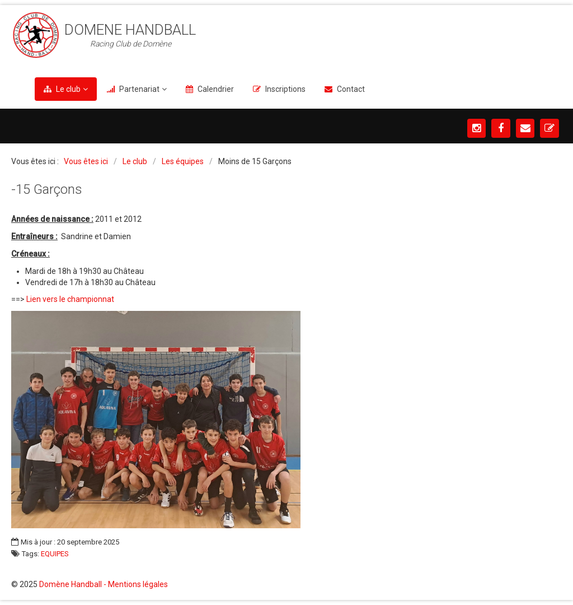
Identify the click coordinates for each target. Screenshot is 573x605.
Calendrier (216, 89)
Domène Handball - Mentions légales (103, 584)
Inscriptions (285, 89)
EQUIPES (55, 554)
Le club (68, 89)
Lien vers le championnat (70, 299)
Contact (351, 89)
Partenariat (139, 89)
